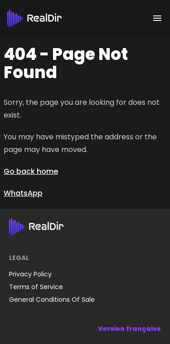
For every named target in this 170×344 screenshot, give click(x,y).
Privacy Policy (30, 274)
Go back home (31, 171)
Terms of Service (36, 286)
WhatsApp (23, 193)
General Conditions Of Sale (52, 299)
